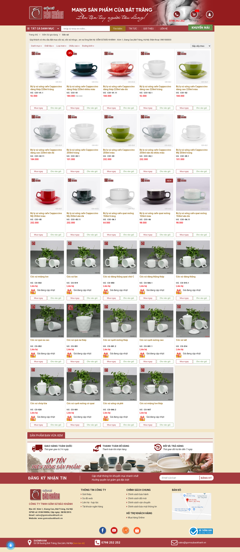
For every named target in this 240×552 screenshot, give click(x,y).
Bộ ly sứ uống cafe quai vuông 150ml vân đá (191, 214)
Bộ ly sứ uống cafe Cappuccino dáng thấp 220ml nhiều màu (82, 88)
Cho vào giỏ (55, 108)
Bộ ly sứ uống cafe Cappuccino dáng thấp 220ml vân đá (119, 88)
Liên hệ (164, 28)
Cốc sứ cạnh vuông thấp (115, 340)
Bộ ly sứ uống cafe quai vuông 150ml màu (155, 214)
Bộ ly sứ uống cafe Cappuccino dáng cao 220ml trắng (155, 88)
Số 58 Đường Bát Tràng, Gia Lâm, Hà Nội (59, 543)
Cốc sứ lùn (72, 276)
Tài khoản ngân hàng (92, 506)
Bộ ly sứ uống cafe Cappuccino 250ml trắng (82, 151)
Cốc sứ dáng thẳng (186, 276)
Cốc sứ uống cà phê (113, 403)
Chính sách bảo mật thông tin (142, 506)
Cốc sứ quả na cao (39, 340)
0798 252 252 (110, 542)
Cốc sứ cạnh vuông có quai (80, 403)
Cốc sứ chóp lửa (38, 403)
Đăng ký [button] (206, 478)
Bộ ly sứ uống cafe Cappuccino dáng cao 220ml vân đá (46, 151)
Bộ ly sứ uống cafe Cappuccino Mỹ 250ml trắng (192, 151)
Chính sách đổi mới (137, 498)
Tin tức (133, 28)
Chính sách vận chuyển (139, 502)
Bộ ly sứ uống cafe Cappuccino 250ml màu (119, 151)
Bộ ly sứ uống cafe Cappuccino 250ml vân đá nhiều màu (155, 151)
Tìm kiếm (117, 28)
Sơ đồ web (87, 498)
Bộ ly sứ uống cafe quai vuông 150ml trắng (118, 214)
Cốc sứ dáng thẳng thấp (152, 276)
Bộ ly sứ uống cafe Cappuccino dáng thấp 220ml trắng (46, 88)
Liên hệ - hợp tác (90, 502)
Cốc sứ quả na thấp (76, 340)
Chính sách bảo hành (138, 494)
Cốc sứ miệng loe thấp (151, 403)
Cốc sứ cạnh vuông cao (152, 340)
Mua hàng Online (136, 517)
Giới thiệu (148, 28)
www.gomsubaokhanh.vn (50, 518)
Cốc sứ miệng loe (39, 276)
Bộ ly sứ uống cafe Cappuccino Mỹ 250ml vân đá (82, 214)
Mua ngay (38, 108)
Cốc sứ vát (181, 340)
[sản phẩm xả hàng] (200, 27)
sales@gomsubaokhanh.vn (49, 515)
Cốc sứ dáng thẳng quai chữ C (118, 276)
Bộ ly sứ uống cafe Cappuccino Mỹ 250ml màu (46, 214)
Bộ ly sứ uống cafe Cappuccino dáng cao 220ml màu (192, 88)
